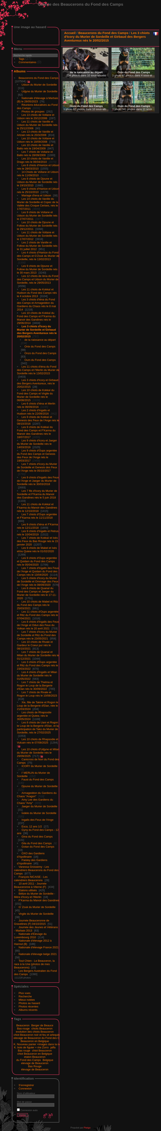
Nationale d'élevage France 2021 (38, 947)
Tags (21, 58)
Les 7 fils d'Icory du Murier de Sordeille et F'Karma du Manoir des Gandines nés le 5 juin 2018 (37, 494)
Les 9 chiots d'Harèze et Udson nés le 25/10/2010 (38, 190)
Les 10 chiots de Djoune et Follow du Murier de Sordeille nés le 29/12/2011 (37, 226)
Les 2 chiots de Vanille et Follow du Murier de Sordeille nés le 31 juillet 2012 (37, 246)
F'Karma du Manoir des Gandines (39, 900)
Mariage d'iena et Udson (36, 195)
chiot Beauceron (42, 1050)
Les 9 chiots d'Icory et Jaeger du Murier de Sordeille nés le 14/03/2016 (37, 444)
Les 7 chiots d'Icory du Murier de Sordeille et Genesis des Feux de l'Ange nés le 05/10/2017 (37, 467)
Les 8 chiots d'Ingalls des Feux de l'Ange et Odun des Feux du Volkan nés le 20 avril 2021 (38, 625)
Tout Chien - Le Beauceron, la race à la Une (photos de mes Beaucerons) (34, 964)
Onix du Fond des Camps (40, 346)
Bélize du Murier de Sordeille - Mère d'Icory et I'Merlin (34, 895)
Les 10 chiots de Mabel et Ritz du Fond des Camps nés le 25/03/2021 (37, 605)
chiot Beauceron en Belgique (34, 1053)
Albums (20, 71)
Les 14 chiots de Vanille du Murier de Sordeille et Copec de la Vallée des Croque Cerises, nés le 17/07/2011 (37, 203)
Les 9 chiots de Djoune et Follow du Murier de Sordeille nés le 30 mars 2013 (37, 269)
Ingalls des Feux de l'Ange (37, 819)
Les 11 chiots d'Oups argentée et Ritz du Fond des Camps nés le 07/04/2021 (37, 615)
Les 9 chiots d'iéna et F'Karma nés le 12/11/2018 (37, 526)
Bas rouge (24, 1050)
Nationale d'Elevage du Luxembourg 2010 (30, 935)
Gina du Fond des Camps (37, 836)
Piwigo (87, 1127)
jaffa (52, 1047)
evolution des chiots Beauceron (35, 1031)
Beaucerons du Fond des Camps (38, 78)
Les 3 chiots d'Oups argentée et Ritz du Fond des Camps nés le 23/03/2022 (37, 665)
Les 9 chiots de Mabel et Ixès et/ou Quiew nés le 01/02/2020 (37, 549)
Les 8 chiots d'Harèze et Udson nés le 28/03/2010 (38, 167)
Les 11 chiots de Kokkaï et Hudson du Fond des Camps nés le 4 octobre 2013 (37, 293)
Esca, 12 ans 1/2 (32, 826)
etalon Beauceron (34, 1056)
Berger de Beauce (42, 1025)
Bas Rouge (35, 1066)
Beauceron (23, 1025)
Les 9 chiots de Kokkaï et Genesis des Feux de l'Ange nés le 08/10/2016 (38, 420)
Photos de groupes (33, 111)
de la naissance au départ (40, 339)
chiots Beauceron (41, 1028)
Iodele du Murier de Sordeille (39, 813)
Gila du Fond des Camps (37, 843)
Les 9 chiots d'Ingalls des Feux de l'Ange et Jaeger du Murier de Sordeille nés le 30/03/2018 (38, 481)
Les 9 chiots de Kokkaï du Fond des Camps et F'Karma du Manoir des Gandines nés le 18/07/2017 (36, 432)
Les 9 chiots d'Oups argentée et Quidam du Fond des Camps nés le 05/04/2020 (37, 561)
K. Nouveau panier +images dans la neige (39, 1044)
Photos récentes (28, 1006)
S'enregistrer (26, 1085)
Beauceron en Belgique (35, 1041)
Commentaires (27, 62)
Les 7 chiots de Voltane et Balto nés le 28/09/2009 (35, 153)
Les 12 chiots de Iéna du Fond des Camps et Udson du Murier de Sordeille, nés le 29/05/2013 (37, 279)
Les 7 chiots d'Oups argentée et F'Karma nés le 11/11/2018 (37, 516)
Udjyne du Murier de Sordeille (39, 91)
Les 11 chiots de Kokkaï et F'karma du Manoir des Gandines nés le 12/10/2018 (37, 508)
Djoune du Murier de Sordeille (40, 786)
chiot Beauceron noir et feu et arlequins (37, 1034)
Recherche (25, 996)
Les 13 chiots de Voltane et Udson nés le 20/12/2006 (35, 116)
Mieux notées (27, 999)
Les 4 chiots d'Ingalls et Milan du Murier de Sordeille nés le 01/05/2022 (37, 675)
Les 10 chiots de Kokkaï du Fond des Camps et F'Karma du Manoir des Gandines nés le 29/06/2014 (36, 318)
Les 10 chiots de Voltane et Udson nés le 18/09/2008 (35, 140)
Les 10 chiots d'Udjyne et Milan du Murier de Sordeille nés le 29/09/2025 (38, 753)
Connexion (25, 1088)
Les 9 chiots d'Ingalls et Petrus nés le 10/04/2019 (37, 533)
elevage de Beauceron (34, 1063)
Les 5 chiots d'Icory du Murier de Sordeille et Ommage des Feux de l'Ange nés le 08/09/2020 (37, 581)
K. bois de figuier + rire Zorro (31, 1047)
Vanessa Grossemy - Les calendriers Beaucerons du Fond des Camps (36, 870)
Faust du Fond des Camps (38, 779)
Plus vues (24, 993)
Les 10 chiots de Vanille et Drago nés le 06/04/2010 (35, 160)
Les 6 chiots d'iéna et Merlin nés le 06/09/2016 (36, 405)
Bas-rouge (23, 1028)
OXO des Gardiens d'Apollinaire (31, 855)
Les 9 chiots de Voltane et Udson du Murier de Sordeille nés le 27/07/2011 (37, 215)
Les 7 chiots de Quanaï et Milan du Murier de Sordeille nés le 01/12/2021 (38, 655)
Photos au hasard (29, 1003)
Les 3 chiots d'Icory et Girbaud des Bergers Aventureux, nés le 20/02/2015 (37, 383)
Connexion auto (27, 1110)
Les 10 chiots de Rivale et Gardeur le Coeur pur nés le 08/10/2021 (35, 645)
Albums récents (28, 1009)
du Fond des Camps (28, 1060)
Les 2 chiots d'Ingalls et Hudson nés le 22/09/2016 (33, 412)
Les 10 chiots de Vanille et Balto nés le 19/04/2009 (35, 146)
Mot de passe (24, 1101)
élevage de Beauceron (34, 1069)
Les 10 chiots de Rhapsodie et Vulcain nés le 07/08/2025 (37, 741)
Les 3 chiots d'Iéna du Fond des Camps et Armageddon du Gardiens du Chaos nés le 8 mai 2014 (36, 304)
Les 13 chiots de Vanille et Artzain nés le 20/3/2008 (35, 133)
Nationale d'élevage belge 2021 (38, 954)
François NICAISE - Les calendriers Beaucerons (31, 878)
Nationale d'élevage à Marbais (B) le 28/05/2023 (37, 100)
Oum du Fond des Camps (40, 359)
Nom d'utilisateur (26, 1093)
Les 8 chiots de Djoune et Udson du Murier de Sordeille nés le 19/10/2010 (37, 182)
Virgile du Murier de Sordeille (36, 913)
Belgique (48, 1060)
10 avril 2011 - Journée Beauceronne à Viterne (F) (30, 885)
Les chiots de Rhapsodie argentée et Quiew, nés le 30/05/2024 (34, 716)
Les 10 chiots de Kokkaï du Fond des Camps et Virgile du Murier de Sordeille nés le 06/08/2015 (35, 395)
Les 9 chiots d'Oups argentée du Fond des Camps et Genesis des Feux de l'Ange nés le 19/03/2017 (37, 455)
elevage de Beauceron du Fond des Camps (40, 1038)
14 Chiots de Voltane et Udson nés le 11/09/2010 (37, 173)
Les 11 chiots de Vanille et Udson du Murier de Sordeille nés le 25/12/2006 (37, 125)
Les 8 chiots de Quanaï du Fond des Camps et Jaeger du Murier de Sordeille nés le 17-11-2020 (37, 593)
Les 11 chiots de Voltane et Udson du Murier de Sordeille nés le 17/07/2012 (37, 236)
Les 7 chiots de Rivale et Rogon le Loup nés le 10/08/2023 (37, 694)
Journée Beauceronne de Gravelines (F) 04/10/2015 (31, 922)
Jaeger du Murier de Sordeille (39, 806)
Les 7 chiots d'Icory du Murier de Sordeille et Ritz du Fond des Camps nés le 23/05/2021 (37, 635)
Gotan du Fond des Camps (38, 846)
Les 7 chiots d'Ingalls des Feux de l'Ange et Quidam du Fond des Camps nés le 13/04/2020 (38, 571)
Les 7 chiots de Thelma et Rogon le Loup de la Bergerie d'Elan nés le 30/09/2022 (35, 685)
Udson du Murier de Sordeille (39, 84)
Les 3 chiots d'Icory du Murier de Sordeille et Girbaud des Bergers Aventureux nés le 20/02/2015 (37, 331)
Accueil (70, 33)
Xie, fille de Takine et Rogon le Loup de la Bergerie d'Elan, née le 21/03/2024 (37, 706)
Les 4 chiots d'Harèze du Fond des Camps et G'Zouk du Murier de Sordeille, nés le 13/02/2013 (38, 256)
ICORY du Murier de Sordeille (40, 766)
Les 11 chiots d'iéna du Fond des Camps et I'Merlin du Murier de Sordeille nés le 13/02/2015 (38, 370)
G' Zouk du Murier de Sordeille (37, 907)
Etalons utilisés (28, 890)
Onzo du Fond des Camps (40, 353)
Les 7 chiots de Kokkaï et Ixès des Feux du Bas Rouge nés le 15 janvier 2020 (37, 541)
